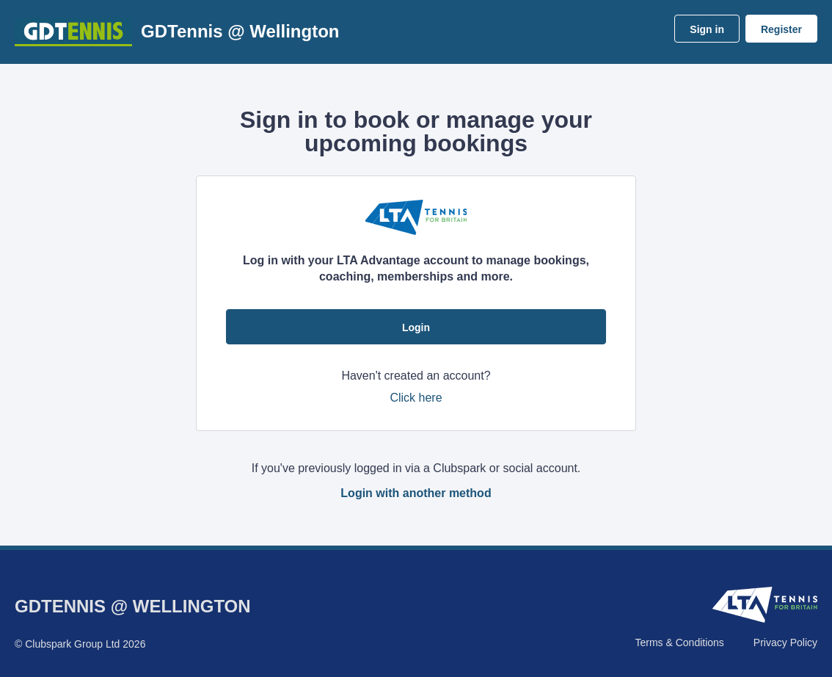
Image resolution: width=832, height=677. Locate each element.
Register (781, 29)
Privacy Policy (785, 642)
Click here (416, 397)
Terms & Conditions (679, 642)
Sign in (707, 29)
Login (416, 327)
